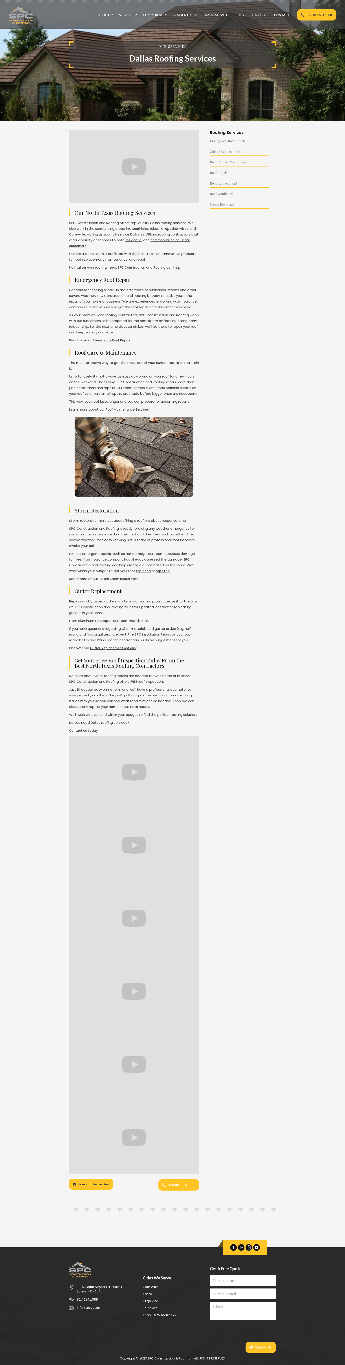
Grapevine (171, 228)
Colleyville (85, 234)
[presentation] (243, 1330)
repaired (163, 570)
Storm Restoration (125, 578)
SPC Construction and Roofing (144, 267)
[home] (19, 15)
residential (143, 240)
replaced (143, 570)
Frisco (187, 228)
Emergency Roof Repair (113, 340)
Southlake (140, 228)
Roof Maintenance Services (129, 409)
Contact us (79, 730)
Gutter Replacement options (114, 648)
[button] (104, 19)
